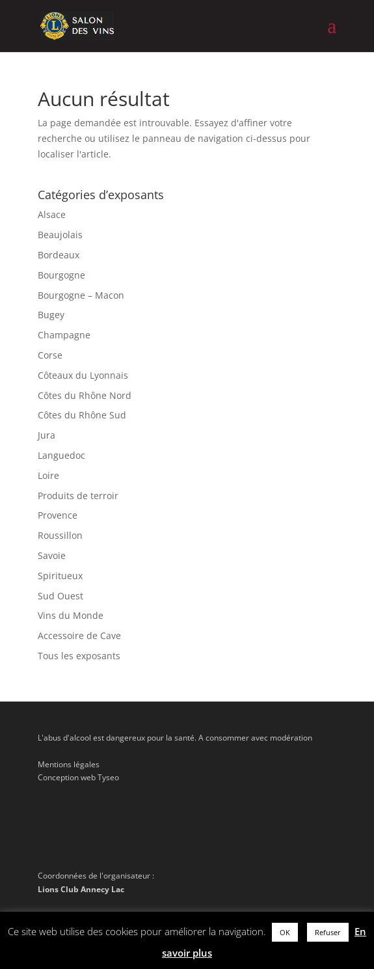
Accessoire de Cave (79, 635)
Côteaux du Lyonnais (83, 375)
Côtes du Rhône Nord (84, 395)
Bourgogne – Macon (81, 295)
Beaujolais (60, 234)
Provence (57, 515)
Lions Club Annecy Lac (81, 889)
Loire (48, 475)
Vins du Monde (70, 615)
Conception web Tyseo (78, 777)
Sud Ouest (60, 596)
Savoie (52, 555)
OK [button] (285, 932)
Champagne (64, 335)
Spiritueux (60, 575)
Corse (50, 355)
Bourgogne (61, 275)
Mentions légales (69, 764)
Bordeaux (58, 255)
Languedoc (61, 455)
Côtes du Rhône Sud (82, 415)
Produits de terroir (78, 495)
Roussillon (60, 535)
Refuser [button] (328, 932)
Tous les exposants (79, 655)
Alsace (52, 214)
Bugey (51, 314)
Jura (46, 435)
